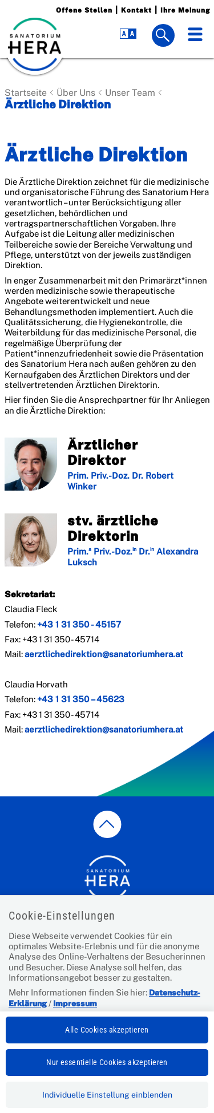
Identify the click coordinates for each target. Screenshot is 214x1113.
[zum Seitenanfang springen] (107, 824)
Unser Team (130, 92)
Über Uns (75, 92)
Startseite (26, 92)
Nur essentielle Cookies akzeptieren (107, 1062)
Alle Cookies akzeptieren (106, 1029)
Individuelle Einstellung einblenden (107, 1094)
